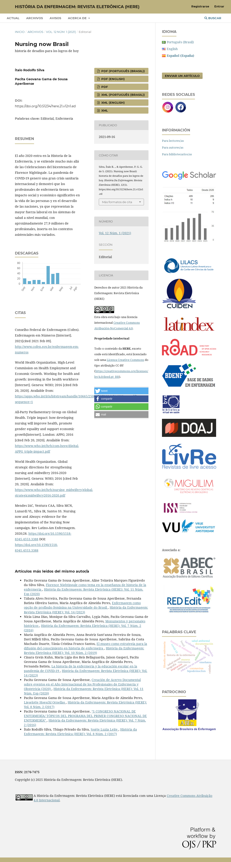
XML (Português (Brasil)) (122, 94)
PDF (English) (112, 79)
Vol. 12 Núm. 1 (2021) (61, 32)
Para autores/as (172, 147)
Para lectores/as (173, 141)
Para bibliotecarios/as (177, 154)
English (172, 49)
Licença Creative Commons (125, 360)
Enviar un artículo (182, 76)
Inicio (20, 32)
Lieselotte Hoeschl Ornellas (45, 702)
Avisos (55, 18)
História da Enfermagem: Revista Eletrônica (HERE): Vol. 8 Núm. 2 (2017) (80, 731)
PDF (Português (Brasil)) (122, 71)
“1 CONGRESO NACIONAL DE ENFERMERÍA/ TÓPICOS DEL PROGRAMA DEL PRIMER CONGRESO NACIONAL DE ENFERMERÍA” (85, 715)
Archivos (34, 18)
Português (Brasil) (180, 42)
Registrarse (200, 6)
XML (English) (112, 102)
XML (104, 110)
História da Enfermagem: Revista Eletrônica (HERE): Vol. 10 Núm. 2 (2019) (84, 650)
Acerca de (78, 18)
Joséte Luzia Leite (104, 729)
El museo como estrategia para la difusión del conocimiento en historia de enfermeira (85, 646)
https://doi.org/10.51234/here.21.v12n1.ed (45, 106)
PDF (104, 87)
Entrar (219, 6)
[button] (121, 390)
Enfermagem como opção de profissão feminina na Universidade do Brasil (82, 605)
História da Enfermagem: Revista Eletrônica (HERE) (77, 6)
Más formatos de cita (117, 202)
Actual (13, 18)
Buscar (212, 18)
